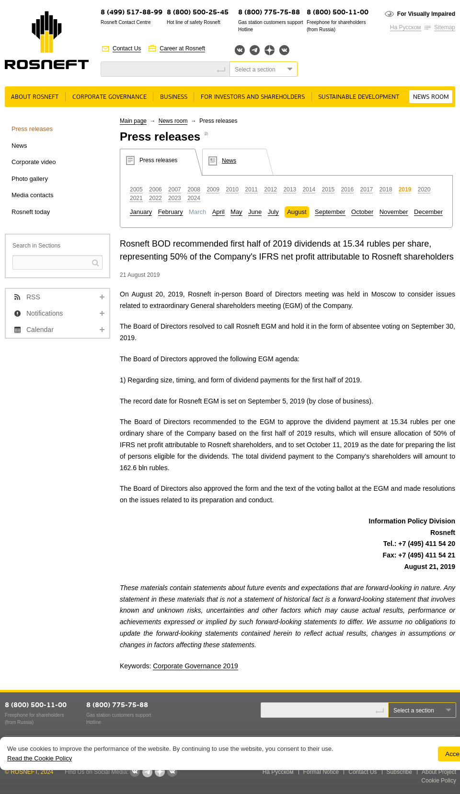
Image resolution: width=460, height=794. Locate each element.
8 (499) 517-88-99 (131, 12)
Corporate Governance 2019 (195, 666)
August (296, 211)
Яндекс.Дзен (269, 50)
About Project (439, 772)
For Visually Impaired (426, 14)
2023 (174, 198)
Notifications (44, 313)
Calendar (40, 329)
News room (431, 97)
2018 (386, 189)
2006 (155, 189)
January (141, 211)
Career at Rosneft (182, 48)
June (255, 211)
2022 (155, 198)
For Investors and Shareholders (253, 97)
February (170, 211)
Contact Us (127, 48)
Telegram (255, 50)
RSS (33, 297)
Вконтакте (240, 50)
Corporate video (34, 162)
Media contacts (32, 195)
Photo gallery (30, 178)
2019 (405, 189)
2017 (366, 189)
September (330, 211)
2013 (289, 189)
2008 (193, 189)
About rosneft (34, 97)
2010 (232, 189)
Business (173, 97)
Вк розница (284, 50)
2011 (251, 189)
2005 (136, 189)
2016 (347, 189)
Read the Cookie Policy (39, 758)
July (273, 211)
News (19, 145)
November (394, 211)
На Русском (405, 27)
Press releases (32, 128)
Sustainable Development (358, 97)
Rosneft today (31, 211)
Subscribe (399, 772)
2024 (193, 198)
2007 (174, 189)
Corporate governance (109, 97)
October (362, 211)
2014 (308, 189)
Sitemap (444, 27)
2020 (424, 189)
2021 (136, 198)
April (218, 211)
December (428, 211)
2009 (213, 189)
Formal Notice (321, 772)
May (236, 211)
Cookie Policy (438, 780)
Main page (133, 121)
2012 (270, 189)
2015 (328, 189)
